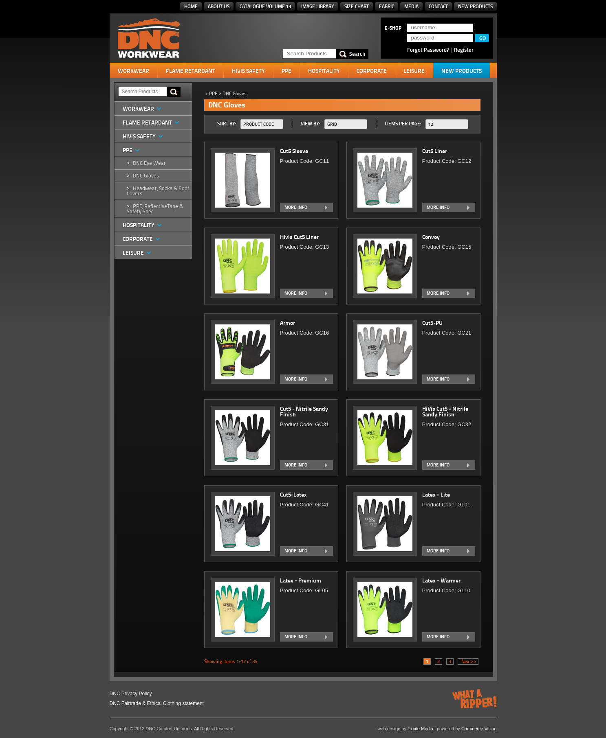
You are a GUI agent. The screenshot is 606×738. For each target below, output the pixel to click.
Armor (288, 322)
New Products (475, 6)
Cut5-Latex (294, 494)
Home (191, 6)
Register (464, 49)
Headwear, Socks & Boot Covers (158, 191)
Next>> (468, 661)
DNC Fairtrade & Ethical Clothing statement (157, 703)
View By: (310, 123)
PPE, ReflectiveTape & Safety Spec (155, 209)
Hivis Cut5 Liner (300, 237)
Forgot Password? (428, 49)
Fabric (386, 6)
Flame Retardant (190, 71)
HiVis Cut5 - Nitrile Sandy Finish (445, 411)
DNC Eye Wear (149, 163)
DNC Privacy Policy (131, 693)
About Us (218, 6)
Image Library (317, 6)
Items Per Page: (403, 123)
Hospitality (324, 71)
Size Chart (356, 6)
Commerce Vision (479, 728)
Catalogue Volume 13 (265, 6)
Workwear (133, 71)
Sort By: (226, 123)
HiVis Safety (248, 71)
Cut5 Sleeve (294, 151)
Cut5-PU (433, 322)
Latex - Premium (301, 580)
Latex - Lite (436, 494)
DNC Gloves (146, 176)
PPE (286, 71)
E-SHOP (393, 28)
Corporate (372, 71)
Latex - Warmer (442, 580)
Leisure (414, 71)
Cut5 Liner (435, 151)
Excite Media (420, 728)
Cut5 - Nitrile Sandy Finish (304, 411)
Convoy (431, 237)
